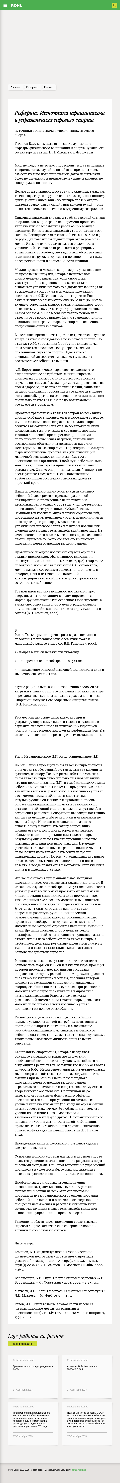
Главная (15, 87)
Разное (48, 87)
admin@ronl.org (79, 1470)
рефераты (32, 87)
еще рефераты (22, 1343)
